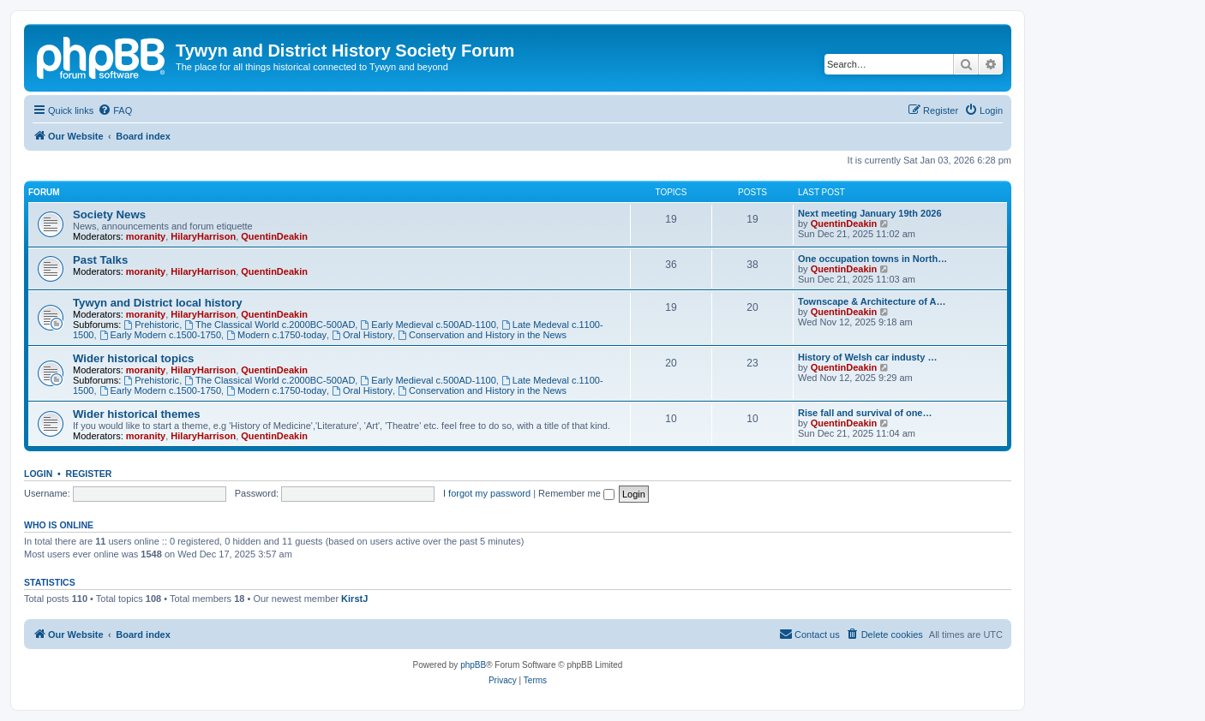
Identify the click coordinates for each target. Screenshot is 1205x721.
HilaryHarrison (203, 236)
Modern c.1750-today (276, 335)
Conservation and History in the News (482, 335)
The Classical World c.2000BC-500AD (269, 324)
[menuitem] (115, 110)
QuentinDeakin (274, 236)
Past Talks (100, 259)
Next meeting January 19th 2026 (870, 213)
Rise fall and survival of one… (865, 413)
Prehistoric (151, 324)
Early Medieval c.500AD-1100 (427, 324)
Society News (109, 214)
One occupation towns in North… (872, 258)
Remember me (576, 493)
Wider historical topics (133, 358)
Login (38, 473)
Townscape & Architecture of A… (872, 301)
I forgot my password (487, 493)
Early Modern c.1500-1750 (160, 335)
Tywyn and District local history (158, 302)
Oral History (362, 335)
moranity (145, 236)
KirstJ (354, 598)
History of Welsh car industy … (867, 357)
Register (89, 473)
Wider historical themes (137, 414)
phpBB (473, 665)
